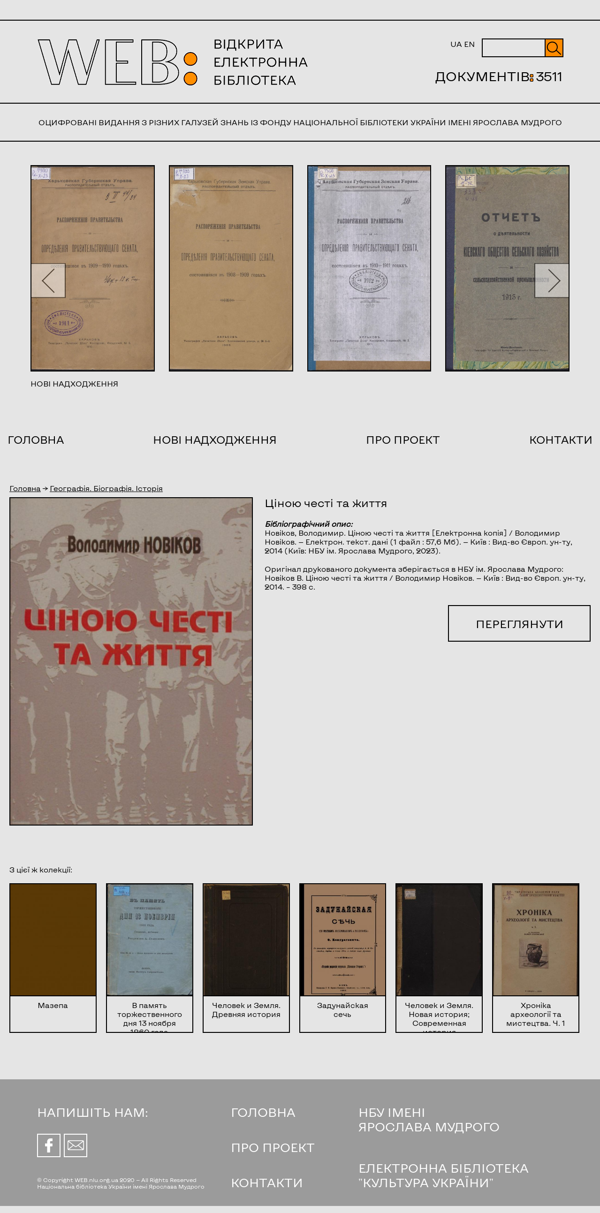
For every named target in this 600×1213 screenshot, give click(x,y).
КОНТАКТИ (267, 1182)
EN (469, 43)
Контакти (560, 439)
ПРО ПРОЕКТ (273, 1147)
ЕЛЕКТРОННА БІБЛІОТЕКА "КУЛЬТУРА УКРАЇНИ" (443, 1175)
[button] (48, 280)
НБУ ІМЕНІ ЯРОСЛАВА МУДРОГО (429, 1119)
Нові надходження (215, 439)
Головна (36, 439)
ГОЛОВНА (263, 1112)
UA (456, 43)
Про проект (403, 439)
